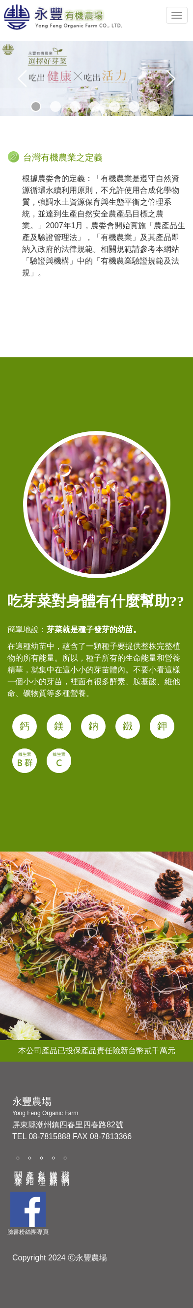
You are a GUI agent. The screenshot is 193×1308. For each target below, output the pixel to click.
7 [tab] (153, 106)
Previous (22, 78)
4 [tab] (94, 106)
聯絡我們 (65, 1170)
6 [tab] (133, 106)
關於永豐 (18, 1170)
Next (171, 78)
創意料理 (42, 1170)
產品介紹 (30, 1170)
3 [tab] (75, 106)
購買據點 (54, 1170)
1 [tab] (35, 106)
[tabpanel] (96, 78)
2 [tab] (55, 106)
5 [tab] (114, 106)
